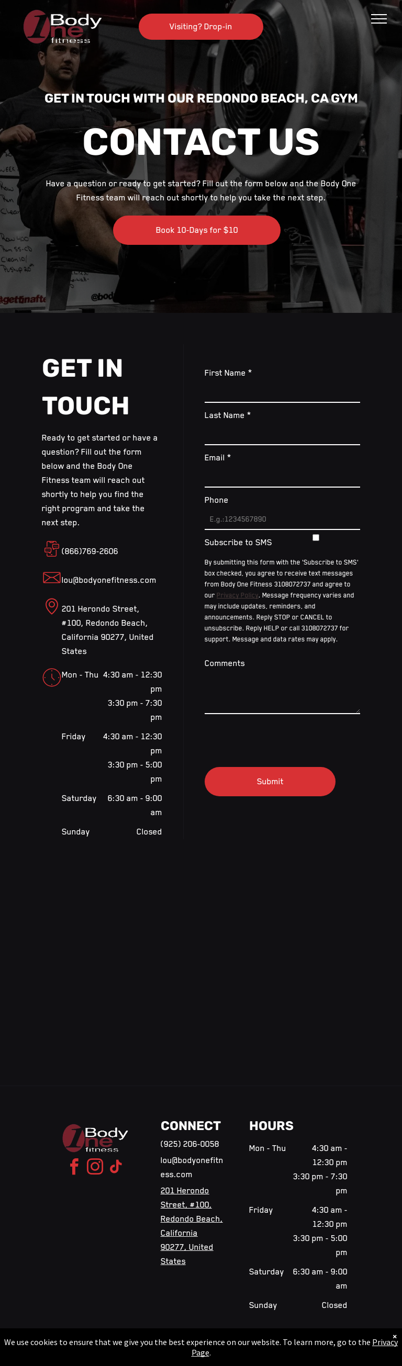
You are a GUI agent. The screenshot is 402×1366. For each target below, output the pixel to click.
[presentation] (284, 736)
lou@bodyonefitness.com (109, 580)
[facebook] (73, 1168)
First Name (228, 373)
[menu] (379, 18)
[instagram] (94, 1168)
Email (218, 457)
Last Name (228, 415)
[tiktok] (115, 1168)
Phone (217, 500)
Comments (225, 663)
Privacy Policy (238, 595)
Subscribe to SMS (238, 542)
